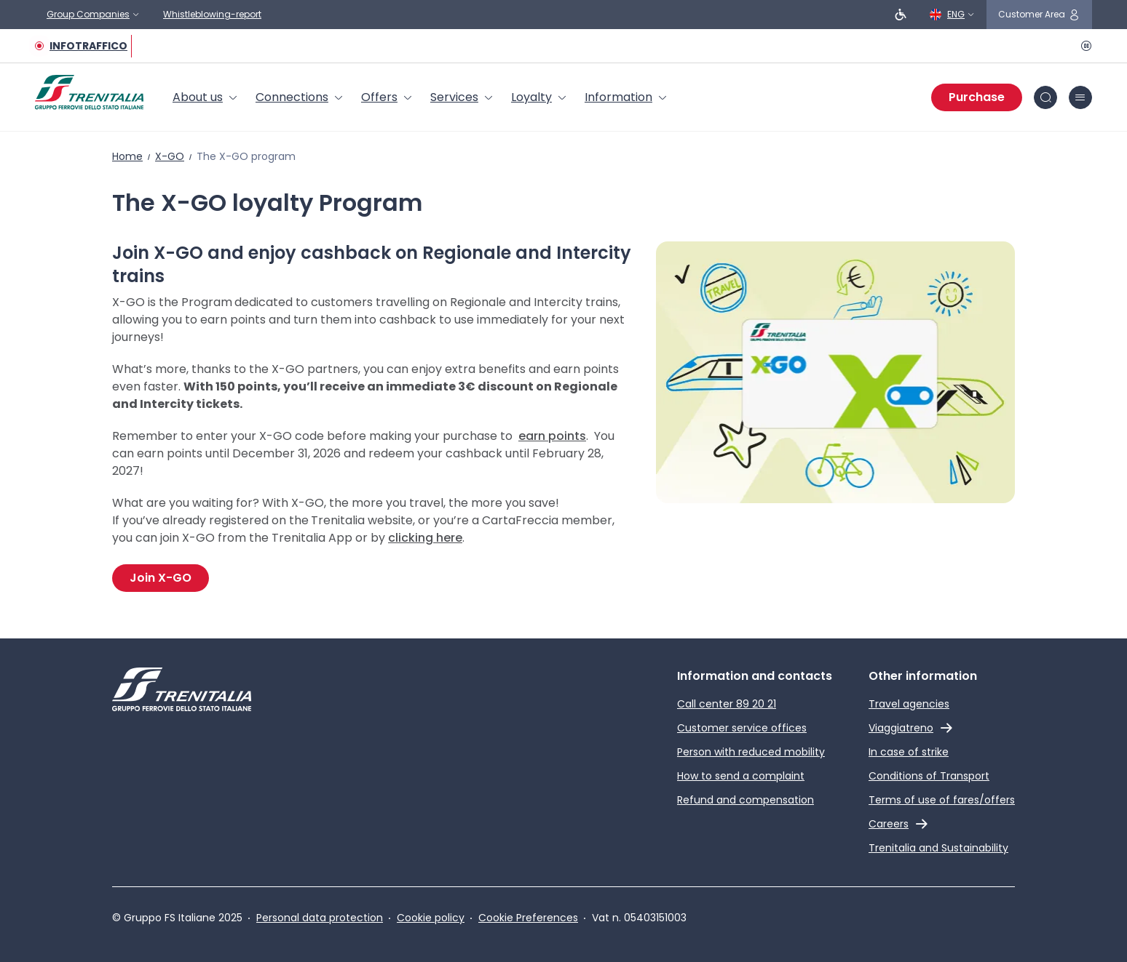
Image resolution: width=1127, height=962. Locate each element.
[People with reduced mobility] (900, 14)
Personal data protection (319, 917)
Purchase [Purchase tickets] (977, 97)
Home (127, 156)
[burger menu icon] (1080, 97)
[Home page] (89, 92)
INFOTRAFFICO (88, 46)
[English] (952, 14)
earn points (552, 436)
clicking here (425, 537)
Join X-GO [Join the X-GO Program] (160, 577)
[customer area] (1039, 14)
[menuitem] (205, 97)
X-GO (169, 156)
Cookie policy (430, 917)
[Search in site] (1045, 97)
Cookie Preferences (528, 917)
